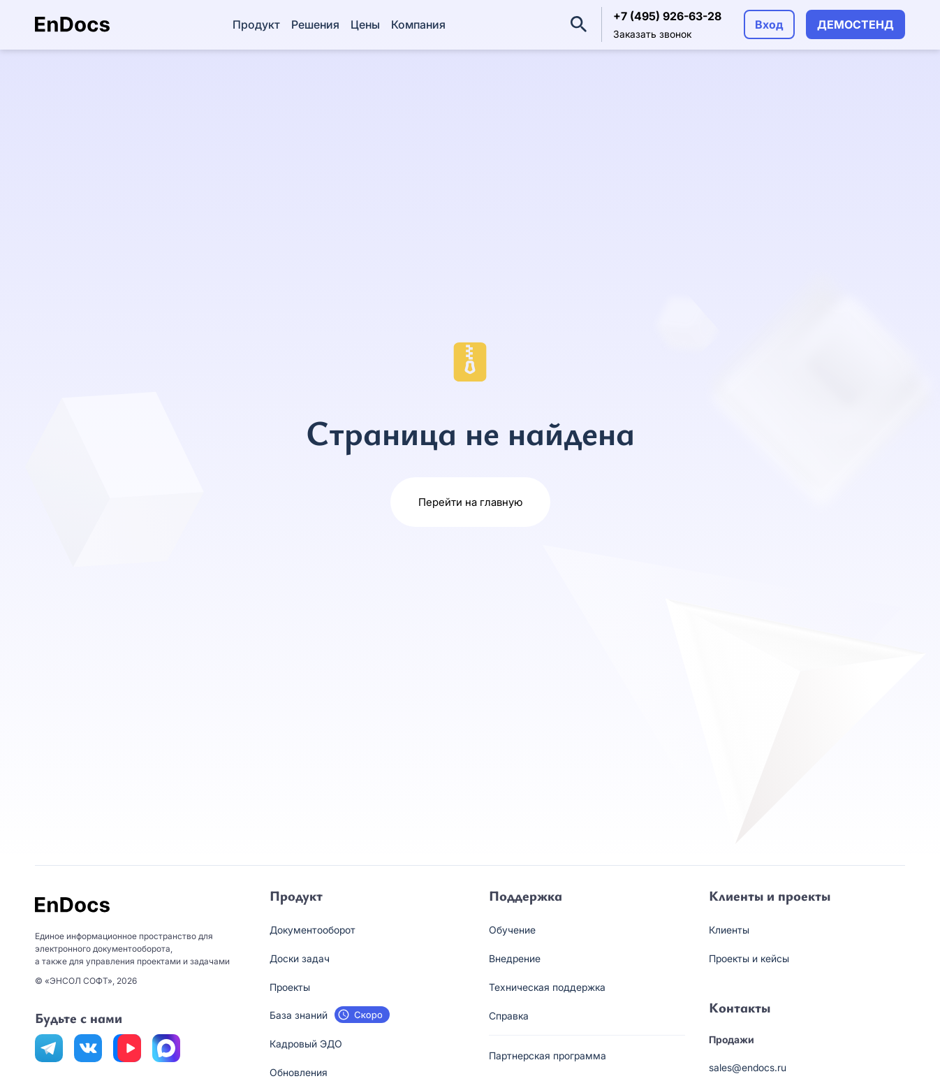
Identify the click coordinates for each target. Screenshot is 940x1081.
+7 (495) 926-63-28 (667, 16)
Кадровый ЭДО (306, 1044)
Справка (509, 1016)
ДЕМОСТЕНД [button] (855, 24)
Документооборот (312, 930)
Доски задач (300, 958)
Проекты (290, 987)
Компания (418, 24)
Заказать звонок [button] (652, 34)
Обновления (299, 1072)
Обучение (512, 930)
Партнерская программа (547, 1055)
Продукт (256, 24)
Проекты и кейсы (749, 958)
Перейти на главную (470, 502)
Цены (365, 24)
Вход (769, 24)
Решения (315, 24)
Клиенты (729, 930)
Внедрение (515, 958)
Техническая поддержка (547, 987)
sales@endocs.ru (747, 1067)
